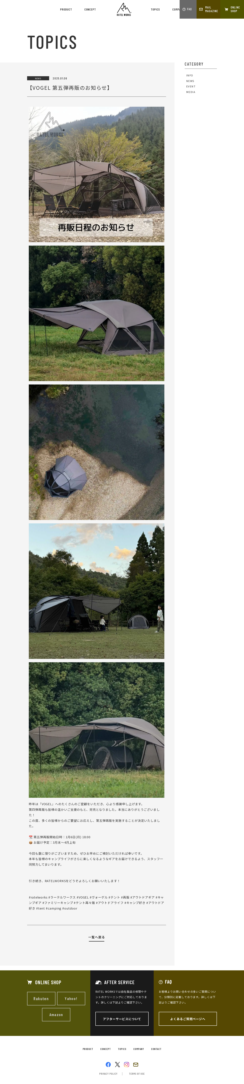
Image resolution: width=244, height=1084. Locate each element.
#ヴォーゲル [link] (99, 897)
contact (157, 1049)
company (178, 9)
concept (90, 9)
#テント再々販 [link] (84, 902)
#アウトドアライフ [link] (110, 902)
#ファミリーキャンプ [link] (57, 902)
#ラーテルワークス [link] (62, 897)
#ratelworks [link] (38, 897)
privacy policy (108, 1073)
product (66, 9)
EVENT (191, 86)
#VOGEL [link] (83, 897)
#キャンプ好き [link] (134, 902)
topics (155, 9)
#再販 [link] (125, 897)
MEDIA (191, 92)
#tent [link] (40, 908)
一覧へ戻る (96, 937)
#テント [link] (114, 897)
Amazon (56, 1014)
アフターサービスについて (122, 1019)
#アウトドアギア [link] (142, 897)
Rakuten (41, 998)
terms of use (137, 1073)
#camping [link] (53, 908)
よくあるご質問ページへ (187, 1019)
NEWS (190, 81)
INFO (190, 75)
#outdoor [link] (69, 908)
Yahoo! (71, 998)
